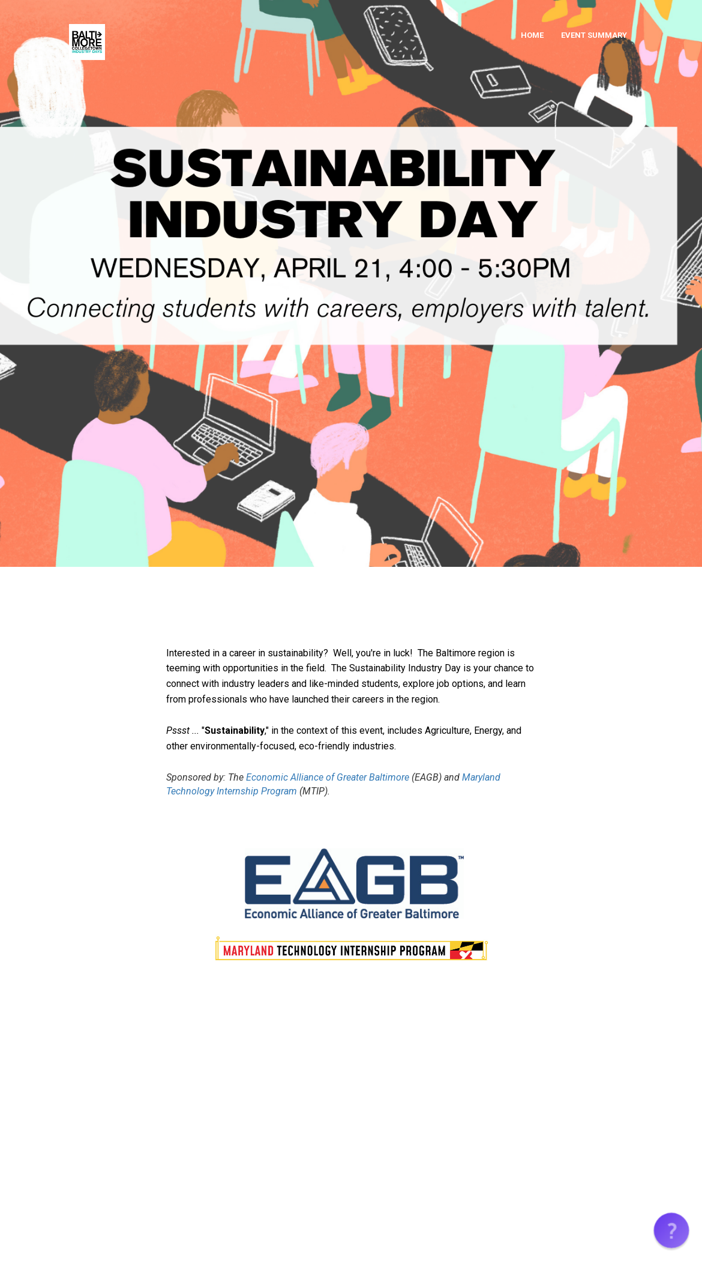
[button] (671, 1230)
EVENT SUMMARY (594, 35)
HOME (532, 35)
